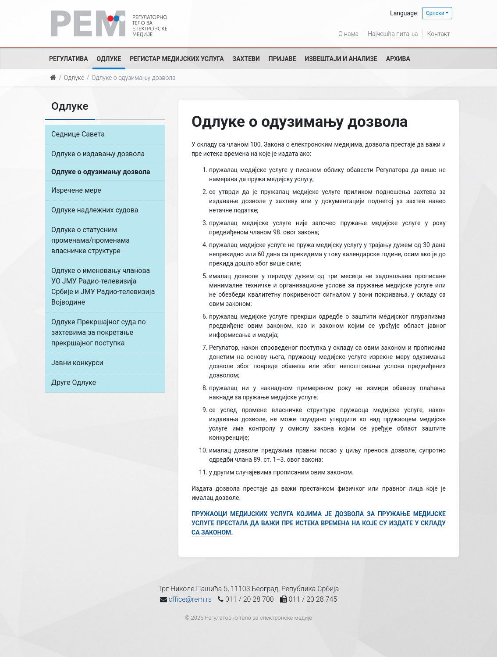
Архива (398, 58)
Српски (435, 13)
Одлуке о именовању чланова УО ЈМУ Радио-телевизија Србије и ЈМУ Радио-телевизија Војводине (103, 286)
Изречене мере (76, 190)
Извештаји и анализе (341, 58)
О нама (348, 33)
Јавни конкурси (77, 363)
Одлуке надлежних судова (94, 210)
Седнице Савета (78, 134)
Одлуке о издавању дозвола (98, 154)
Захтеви (246, 58)
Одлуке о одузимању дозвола (100, 172)
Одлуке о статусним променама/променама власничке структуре (90, 240)
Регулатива (68, 58)
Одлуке (109, 58)
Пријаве (282, 58)
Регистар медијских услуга (177, 58)
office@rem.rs (190, 599)
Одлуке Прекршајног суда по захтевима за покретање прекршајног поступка (98, 332)
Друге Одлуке (73, 382)
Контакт (438, 33)
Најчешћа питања (393, 33)
